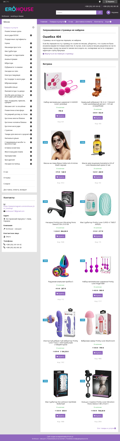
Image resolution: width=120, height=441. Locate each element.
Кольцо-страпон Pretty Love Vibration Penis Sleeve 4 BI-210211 (98, 403)
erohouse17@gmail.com (15, 211)
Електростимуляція (12, 75)
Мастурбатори (11, 51)
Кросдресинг (10, 160)
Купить (61, 116)
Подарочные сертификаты (15, 39)
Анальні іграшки (11, 59)
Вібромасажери (11, 83)
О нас (71, 21)
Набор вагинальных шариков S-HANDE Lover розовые (61, 103)
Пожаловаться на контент (56, 439)
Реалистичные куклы (13, 31)
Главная (43, 21)
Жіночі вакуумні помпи (14, 152)
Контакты (98, 21)
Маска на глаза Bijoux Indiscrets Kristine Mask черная (61, 164)
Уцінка (7, 43)
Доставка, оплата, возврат (15, 189)
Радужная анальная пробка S (60, 281)
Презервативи (10, 156)
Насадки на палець (12, 164)
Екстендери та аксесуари (15, 79)
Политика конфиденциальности (77, 439)
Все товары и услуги (105, 428)
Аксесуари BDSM (11, 35)
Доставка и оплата (84, 21)
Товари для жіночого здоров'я (17, 134)
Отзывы (7, 177)
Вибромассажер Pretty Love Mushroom (98, 341)
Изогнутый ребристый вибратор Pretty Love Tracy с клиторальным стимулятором (60, 342)
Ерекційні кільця (11, 87)
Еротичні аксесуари (12, 126)
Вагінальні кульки (12, 138)
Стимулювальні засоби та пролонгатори (15, 143)
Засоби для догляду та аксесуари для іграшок (14, 96)
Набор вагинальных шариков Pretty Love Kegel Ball (98, 282)
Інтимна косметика (12, 148)
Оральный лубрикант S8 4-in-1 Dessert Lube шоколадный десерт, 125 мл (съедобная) (98, 104)
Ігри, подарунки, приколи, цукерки (15, 101)
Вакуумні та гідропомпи (14, 55)
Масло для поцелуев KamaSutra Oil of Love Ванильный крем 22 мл (98, 164)
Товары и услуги (57, 21)
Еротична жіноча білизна (15, 118)
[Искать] (99, 12)
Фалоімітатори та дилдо (15, 91)
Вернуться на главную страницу (59, 53)
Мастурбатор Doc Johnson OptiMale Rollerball (60, 403)
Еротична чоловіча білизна (15, 122)
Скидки (7, 183)
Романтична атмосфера (14, 110)
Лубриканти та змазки (13, 67)
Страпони (8, 130)
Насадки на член (11, 71)
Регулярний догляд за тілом (16, 114)
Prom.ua (70, 437)
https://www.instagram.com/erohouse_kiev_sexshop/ (19, 207)
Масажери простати (13, 47)
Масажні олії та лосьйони (15, 106)
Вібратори (9, 63)
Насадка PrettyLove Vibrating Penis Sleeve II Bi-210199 (61, 223)
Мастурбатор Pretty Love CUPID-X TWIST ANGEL (98, 223)
